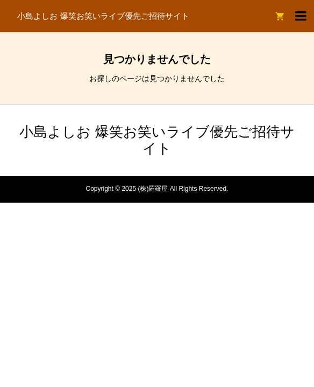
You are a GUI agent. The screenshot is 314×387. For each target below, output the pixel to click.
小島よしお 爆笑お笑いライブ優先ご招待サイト (103, 15)
